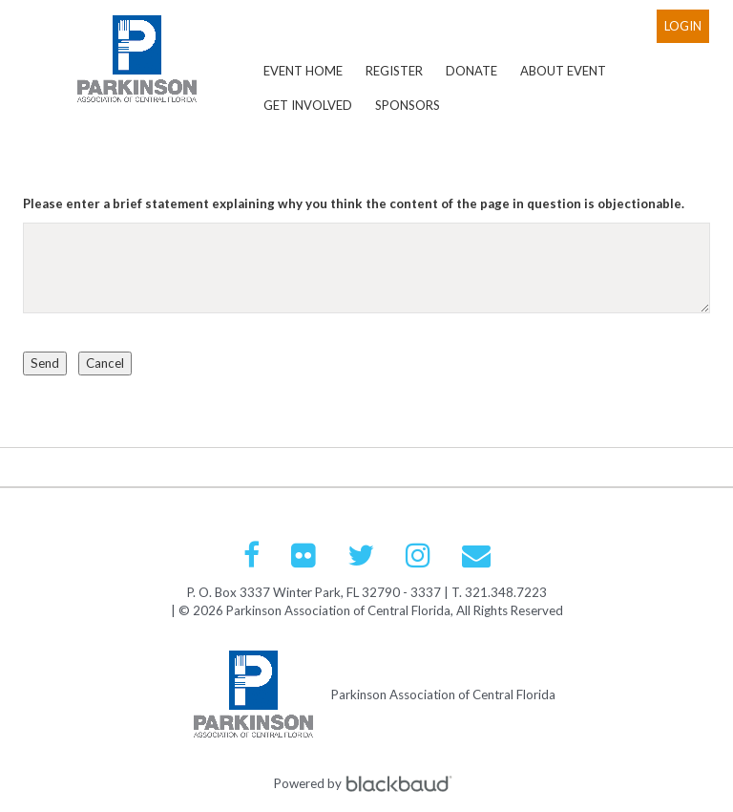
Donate (471, 70)
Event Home (303, 70)
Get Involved (307, 105)
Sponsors (407, 105)
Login (683, 25)
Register (394, 70)
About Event (563, 70)
